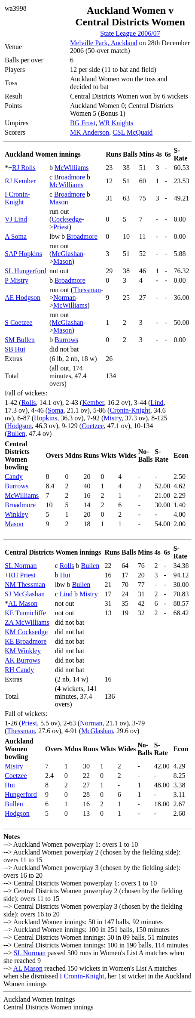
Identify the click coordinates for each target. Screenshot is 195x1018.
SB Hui (15, 349)
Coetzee (93, 425)
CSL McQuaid (132, 132)
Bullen (16, 433)
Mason (58, 202)
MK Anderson (89, 132)
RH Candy (19, 669)
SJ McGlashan (25, 594)
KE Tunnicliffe (25, 613)
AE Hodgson (22, 297)
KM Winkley (23, 650)
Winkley (16, 514)
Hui (65, 575)
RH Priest (22, 575)
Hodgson (19, 425)
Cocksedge (67, 219)
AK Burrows (22, 660)
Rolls (28, 402)
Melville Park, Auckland (103, 42)
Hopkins (45, 418)
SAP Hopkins (23, 253)
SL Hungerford (25, 271)
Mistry (113, 418)
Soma (55, 410)
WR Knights (116, 122)
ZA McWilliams (27, 622)
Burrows (66, 339)
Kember (93, 402)
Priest (61, 227)
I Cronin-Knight (17, 198)
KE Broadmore (25, 641)
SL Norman (21, 565)
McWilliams (71, 167)
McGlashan (67, 253)
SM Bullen (20, 339)
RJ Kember (20, 181)
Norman (64, 297)
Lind (156, 402)
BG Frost (82, 122)
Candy (14, 476)
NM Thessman (25, 584)
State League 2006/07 (130, 33)
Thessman (87, 289)
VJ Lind (16, 219)
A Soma (16, 236)
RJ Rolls (24, 167)
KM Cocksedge (26, 631)
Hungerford (21, 794)
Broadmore (69, 177)
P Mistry (16, 280)
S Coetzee (18, 322)
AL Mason (22, 603)
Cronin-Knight (130, 410)
